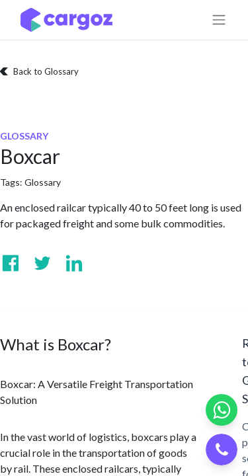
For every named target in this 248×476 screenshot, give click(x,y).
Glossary (42, 182)
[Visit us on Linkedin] (74, 263)
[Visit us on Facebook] (10, 263)
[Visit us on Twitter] (42, 263)
